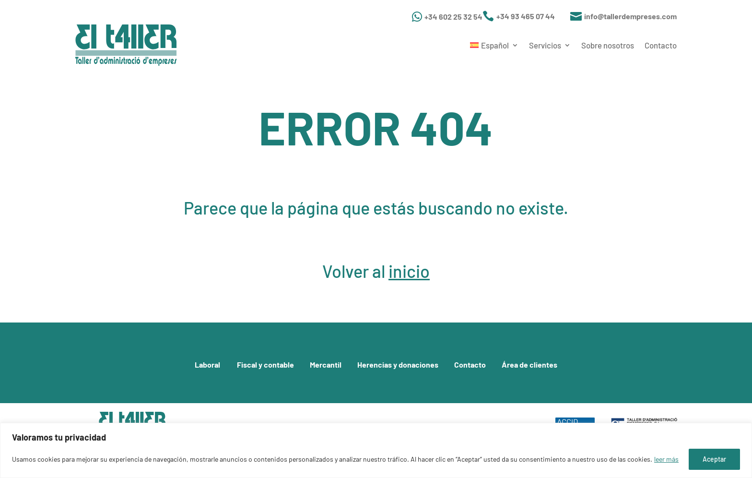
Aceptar (714, 459)
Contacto (661, 45)
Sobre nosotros (607, 45)
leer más (666, 459)
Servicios (545, 45)
